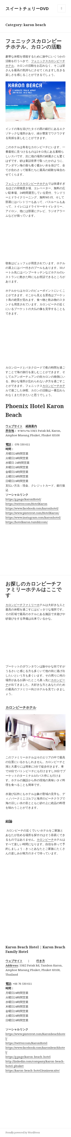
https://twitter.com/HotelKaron (26, 504)
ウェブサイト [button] (14, 426)
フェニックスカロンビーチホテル (26, 183)
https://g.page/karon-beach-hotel (28, 1057)
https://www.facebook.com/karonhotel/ (32, 508)
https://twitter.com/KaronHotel (26, 1043)
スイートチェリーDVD (27, 8)
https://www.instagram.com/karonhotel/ (33, 517)
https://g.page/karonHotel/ (23, 499)
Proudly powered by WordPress (22, 1132)
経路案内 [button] (31, 426)
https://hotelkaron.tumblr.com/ (26, 522)
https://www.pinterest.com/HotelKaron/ (32, 513)
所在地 (9, 430)
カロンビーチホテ (53, 386)
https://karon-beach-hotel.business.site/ (32, 1070)
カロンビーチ (45, 839)
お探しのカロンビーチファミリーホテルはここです (33, 589)
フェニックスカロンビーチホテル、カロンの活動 (33, 44)
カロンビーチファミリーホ (22, 605)
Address (11, 965)
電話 (8, 444)
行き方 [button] (40, 961)
